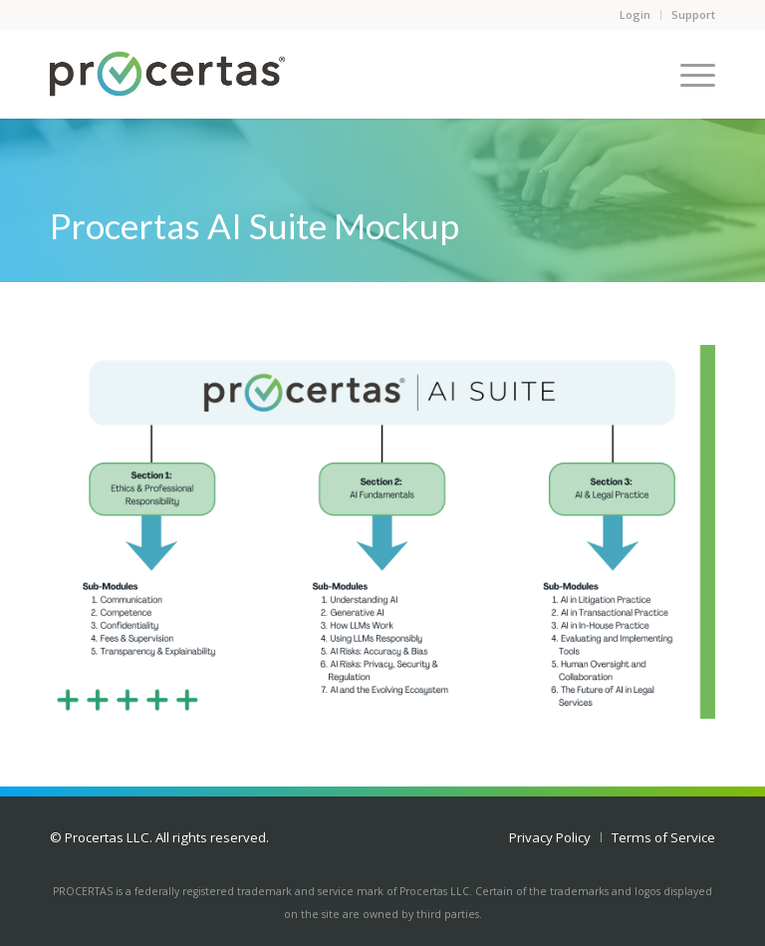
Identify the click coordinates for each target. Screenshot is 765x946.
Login (635, 14)
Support (693, 14)
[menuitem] (550, 837)
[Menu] (687, 74)
